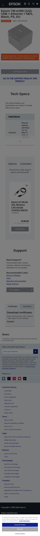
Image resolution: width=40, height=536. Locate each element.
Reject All (20, 529)
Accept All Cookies (20, 524)
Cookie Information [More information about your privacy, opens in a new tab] (24, 521)
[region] (20, 525)
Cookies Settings (20, 533)
